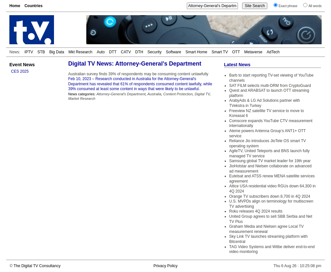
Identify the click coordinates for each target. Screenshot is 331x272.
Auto (101, 52)
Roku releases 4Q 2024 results (256, 211)
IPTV (29, 52)
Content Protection (178, 94)
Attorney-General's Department (120, 94)
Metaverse (253, 52)
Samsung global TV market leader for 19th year (270, 161)
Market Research (81, 98)
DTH (139, 52)
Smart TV (219, 52)
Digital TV (202, 94)
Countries (34, 6)
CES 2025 (20, 71)
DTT (112, 52)
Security (154, 52)
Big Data (56, 52)
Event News (22, 64)
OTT (236, 52)
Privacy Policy (166, 266)
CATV (126, 52)
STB (41, 52)
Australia (154, 94)
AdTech (273, 52)
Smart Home (196, 52)
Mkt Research (80, 52)
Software (173, 52)
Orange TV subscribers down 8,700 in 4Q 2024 (269, 196)
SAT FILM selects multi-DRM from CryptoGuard (270, 85)
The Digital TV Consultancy (37, 266)
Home (14, 6)
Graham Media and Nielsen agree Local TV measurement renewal (266, 229)
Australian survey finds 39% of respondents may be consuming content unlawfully (138, 74)
